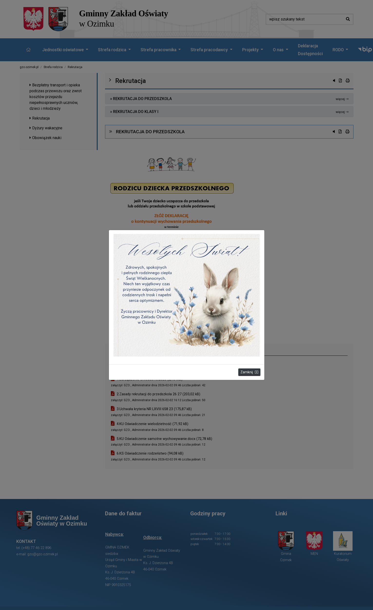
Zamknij (249, 372)
